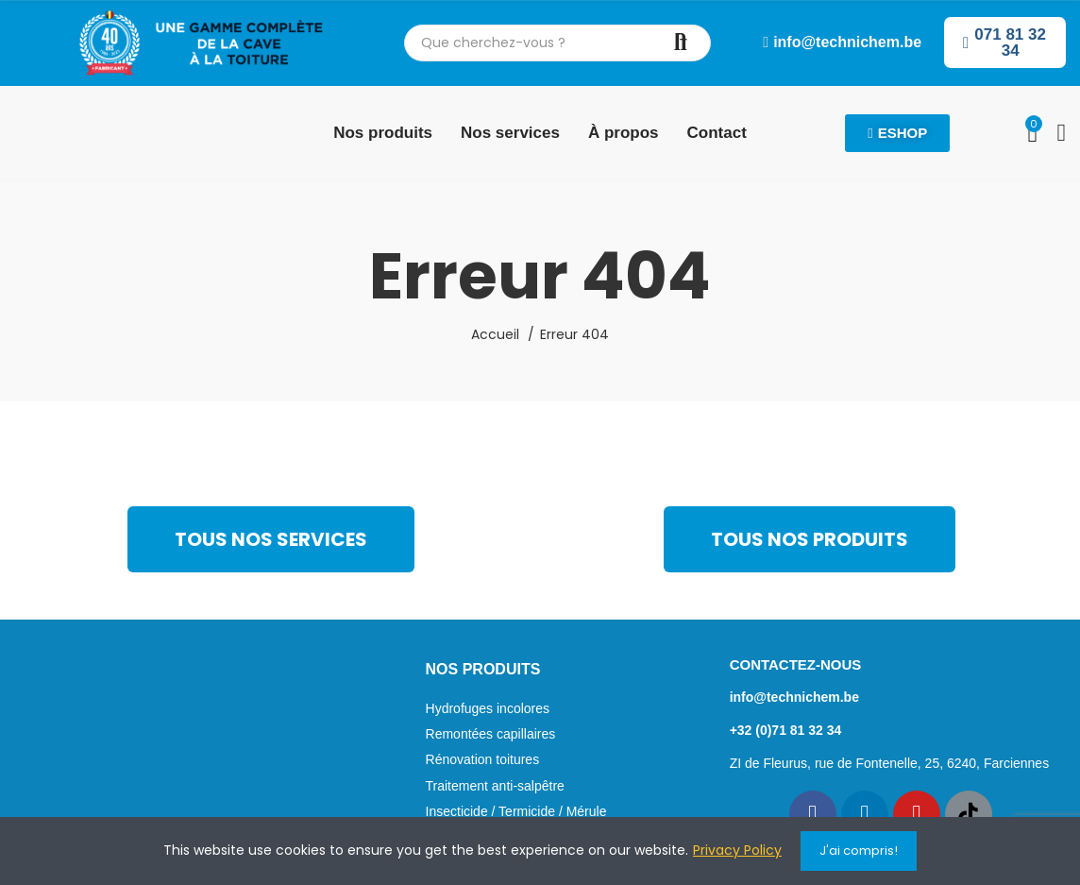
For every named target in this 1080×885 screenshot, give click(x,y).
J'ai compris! (858, 850)
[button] (842, 42)
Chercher (680, 43)
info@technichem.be (794, 697)
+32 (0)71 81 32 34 (786, 730)
